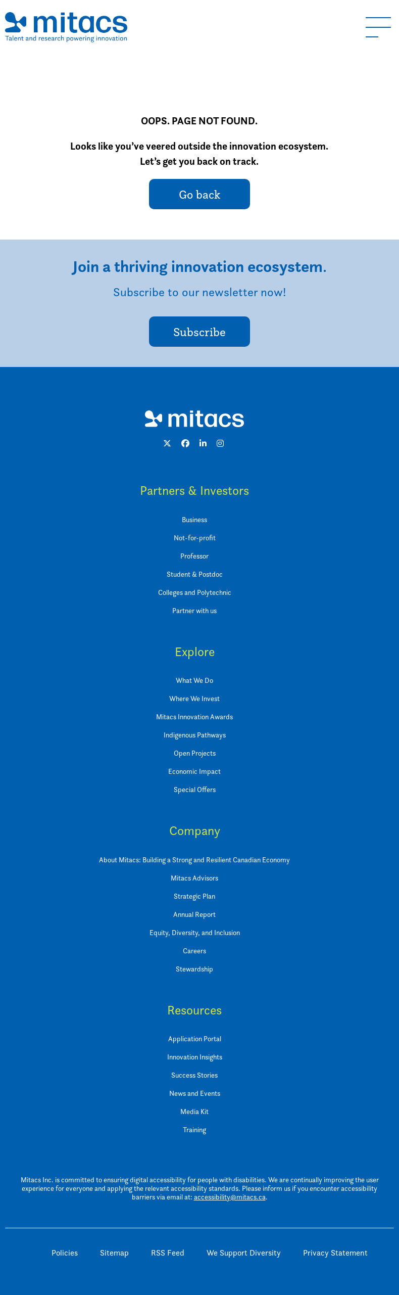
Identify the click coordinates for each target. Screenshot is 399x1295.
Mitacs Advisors (194, 877)
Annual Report (194, 914)
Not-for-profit (195, 537)
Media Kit (194, 1111)
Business (194, 519)
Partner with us (194, 610)
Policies (65, 1253)
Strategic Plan (194, 896)
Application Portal (194, 1038)
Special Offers (195, 789)
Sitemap (114, 1253)
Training (194, 1129)
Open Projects (195, 753)
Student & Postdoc (195, 574)
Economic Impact (194, 771)
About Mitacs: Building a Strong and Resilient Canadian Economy (194, 859)
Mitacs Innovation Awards (194, 716)
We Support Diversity (244, 1253)
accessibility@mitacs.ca (230, 1196)
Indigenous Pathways (195, 734)
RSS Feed (167, 1253)
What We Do (194, 680)
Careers (194, 950)
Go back (199, 194)
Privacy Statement (335, 1253)
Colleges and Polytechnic (194, 592)
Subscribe (199, 332)
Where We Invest (194, 698)
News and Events (194, 1093)
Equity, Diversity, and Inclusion (194, 932)
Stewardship (194, 968)
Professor (194, 555)
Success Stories (194, 1075)
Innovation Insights (194, 1056)
